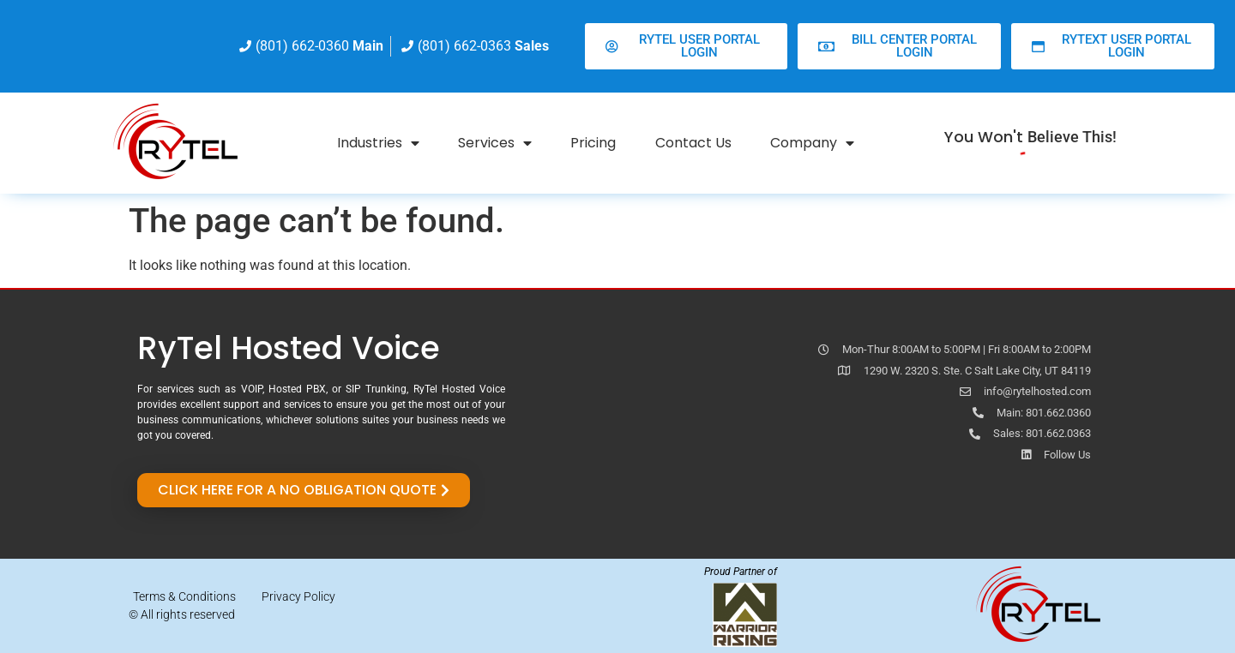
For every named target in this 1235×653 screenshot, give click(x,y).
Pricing (593, 143)
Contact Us (693, 143)
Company (812, 143)
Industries (378, 143)
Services (495, 143)
